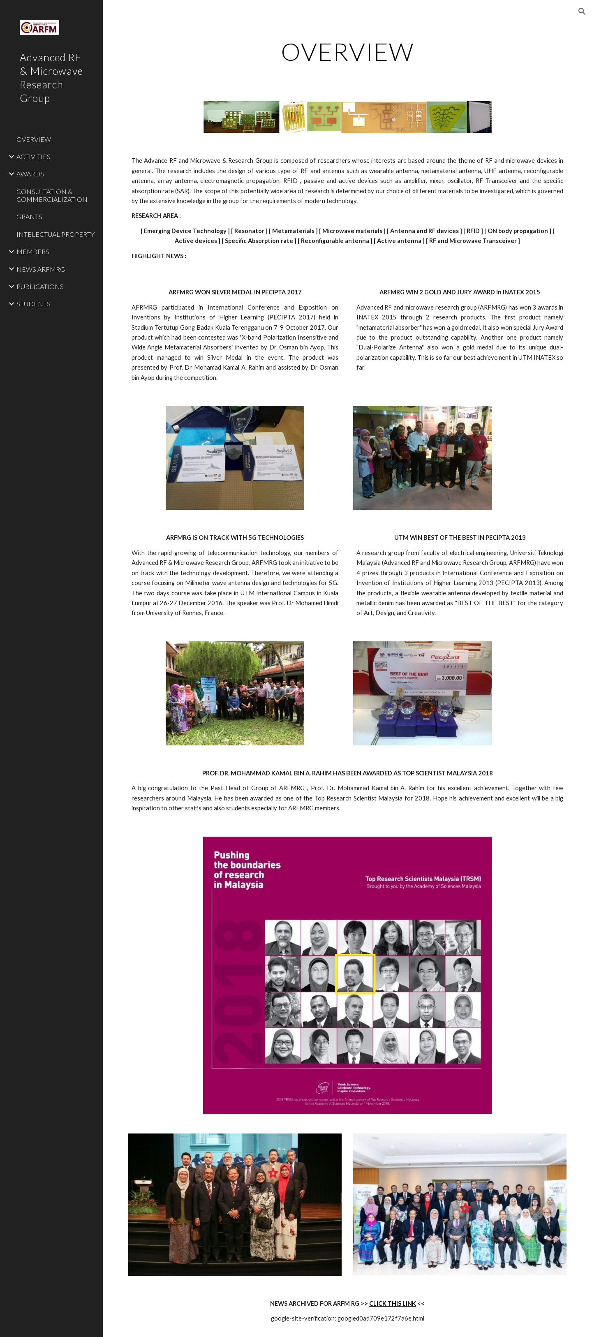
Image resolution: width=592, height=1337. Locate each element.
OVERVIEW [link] (33, 139)
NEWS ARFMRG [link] (40, 269)
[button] (582, 11)
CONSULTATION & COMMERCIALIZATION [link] (52, 195)
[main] (347, 51)
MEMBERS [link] (32, 251)
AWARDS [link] (30, 174)
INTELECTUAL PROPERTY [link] (55, 234)
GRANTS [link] (29, 216)
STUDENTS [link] (33, 304)
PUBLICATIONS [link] (40, 286)
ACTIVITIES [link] (33, 156)
